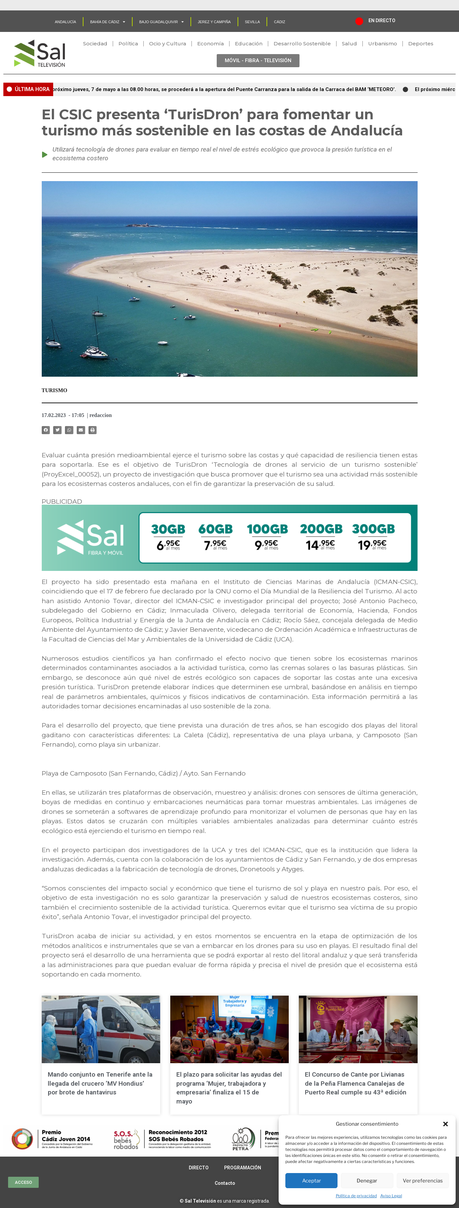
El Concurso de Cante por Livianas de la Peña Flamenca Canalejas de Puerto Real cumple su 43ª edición (356, 1083)
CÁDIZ (279, 22)
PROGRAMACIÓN (242, 1167)
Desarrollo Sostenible (302, 43)
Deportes (420, 43)
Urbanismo (382, 43)
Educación (248, 43)
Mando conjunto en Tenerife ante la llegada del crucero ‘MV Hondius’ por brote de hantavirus (100, 1083)
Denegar (367, 1181)
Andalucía (65, 22)
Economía (210, 43)
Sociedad (95, 43)
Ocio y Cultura (167, 43)
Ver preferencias (423, 1181)
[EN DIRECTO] (359, 21)
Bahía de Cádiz (107, 21)
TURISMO (54, 390)
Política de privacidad (356, 1195)
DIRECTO (199, 1167)
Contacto (225, 1183)
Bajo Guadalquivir (161, 21)
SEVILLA (252, 22)
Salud (349, 43)
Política (128, 43)
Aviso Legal (391, 1195)
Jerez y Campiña (214, 22)
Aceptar (311, 1181)
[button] (445, 1124)
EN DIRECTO (381, 20)
